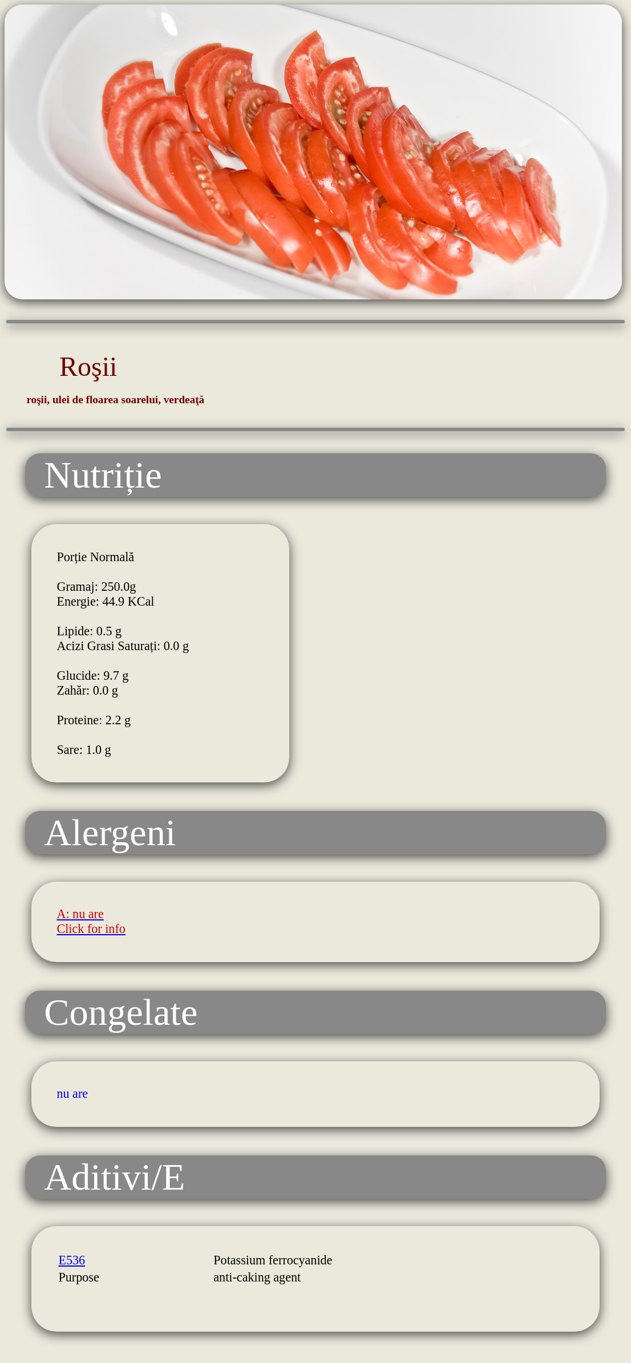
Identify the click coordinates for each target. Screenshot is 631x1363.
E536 (71, 1260)
